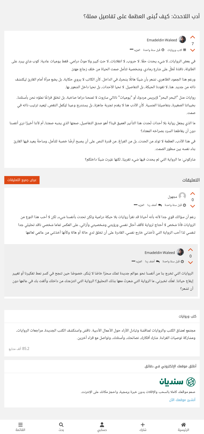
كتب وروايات (176, 50)
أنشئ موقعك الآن (182, 401)
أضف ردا (154, 205)
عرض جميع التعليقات (21, 180)
